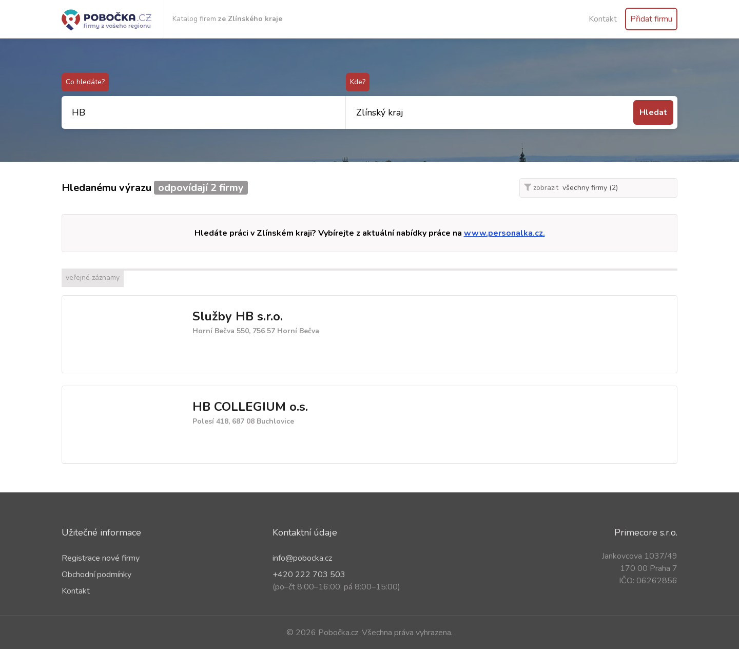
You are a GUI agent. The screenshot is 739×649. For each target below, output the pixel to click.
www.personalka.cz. (504, 233)
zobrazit (541, 188)
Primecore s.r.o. (645, 532)
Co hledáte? (85, 82)
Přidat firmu (651, 19)
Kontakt (603, 19)
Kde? (357, 82)
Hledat (653, 112)
